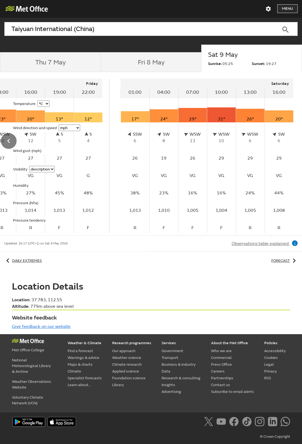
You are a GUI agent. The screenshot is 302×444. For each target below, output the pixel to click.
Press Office (221, 364)
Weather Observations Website (31, 384)
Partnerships (222, 378)
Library (118, 385)
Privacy (270, 371)
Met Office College (28, 350)
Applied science (125, 371)
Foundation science (129, 378)
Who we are (221, 351)
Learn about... (79, 385)
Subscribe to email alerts (232, 391)
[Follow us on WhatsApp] (285, 422)
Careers (218, 371)
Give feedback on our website (41, 326)
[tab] (50, 62)
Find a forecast (80, 351)
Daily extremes (23, 260)
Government (172, 351)
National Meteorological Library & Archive (31, 366)
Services (169, 343)
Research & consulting (181, 378)
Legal (269, 364)
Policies (271, 343)
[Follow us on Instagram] (260, 422)
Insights (168, 385)
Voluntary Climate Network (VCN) (27, 400)
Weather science (126, 357)
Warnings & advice (83, 357)
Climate (74, 371)
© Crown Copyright (275, 436)
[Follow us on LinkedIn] (273, 422)
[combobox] (139, 29)
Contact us (220, 385)
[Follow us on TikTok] (248, 422)
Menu (287, 8)
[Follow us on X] (209, 422)
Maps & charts (80, 364)
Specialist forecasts (85, 378)
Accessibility (275, 351)
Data (166, 371)
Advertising (171, 391)
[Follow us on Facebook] (235, 422)
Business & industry (179, 364)
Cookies (271, 357)
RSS (267, 378)
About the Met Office (229, 343)
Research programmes (131, 343)
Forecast (284, 260)
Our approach (124, 351)
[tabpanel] (207, 156)
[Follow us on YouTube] (222, 422)
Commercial (221, 357)
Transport (170, 357)
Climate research (127, 364)
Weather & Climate (84, 343)
